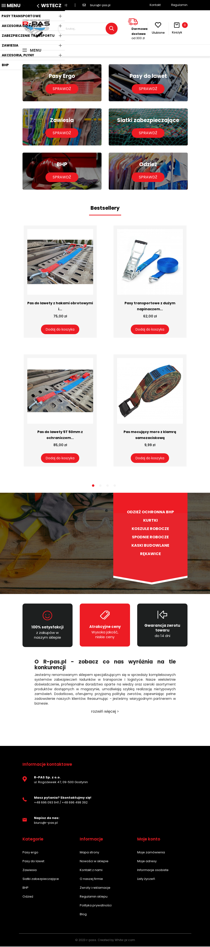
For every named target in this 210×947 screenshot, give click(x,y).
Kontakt (155, 5)
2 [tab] (100, 486)
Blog (83, 914)
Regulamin (179, 5)
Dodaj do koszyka (60, 329)
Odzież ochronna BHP (150, 512)
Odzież (28, 897)
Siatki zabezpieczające (41, 879)
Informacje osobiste (153, 870)
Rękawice (150, 554)
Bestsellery (105, 208)
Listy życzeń (146, 879)
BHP (25, 888)
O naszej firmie (91, 879)
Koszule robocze (150, 529)
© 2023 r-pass (85, 940)
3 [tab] (107, 486)
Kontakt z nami (91, 870)
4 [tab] (115, 486)
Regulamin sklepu (94, 897)
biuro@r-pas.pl (98, 5)
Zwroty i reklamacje (95, 888)
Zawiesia (30, 870)
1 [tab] (93, 486)
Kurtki (150, 521)
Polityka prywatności (96, 906)
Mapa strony (89, 853)
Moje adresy (147, 861)
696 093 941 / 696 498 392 (45, 5)
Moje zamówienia (151, 853)
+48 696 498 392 (75, 803)
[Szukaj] (88, 29)
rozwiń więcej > (105, 712)
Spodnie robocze (150, 537)
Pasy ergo (30, 853)
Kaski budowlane (150, 546)
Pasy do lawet (33, 861)
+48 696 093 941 (46, 803)
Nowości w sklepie (94, 861)
